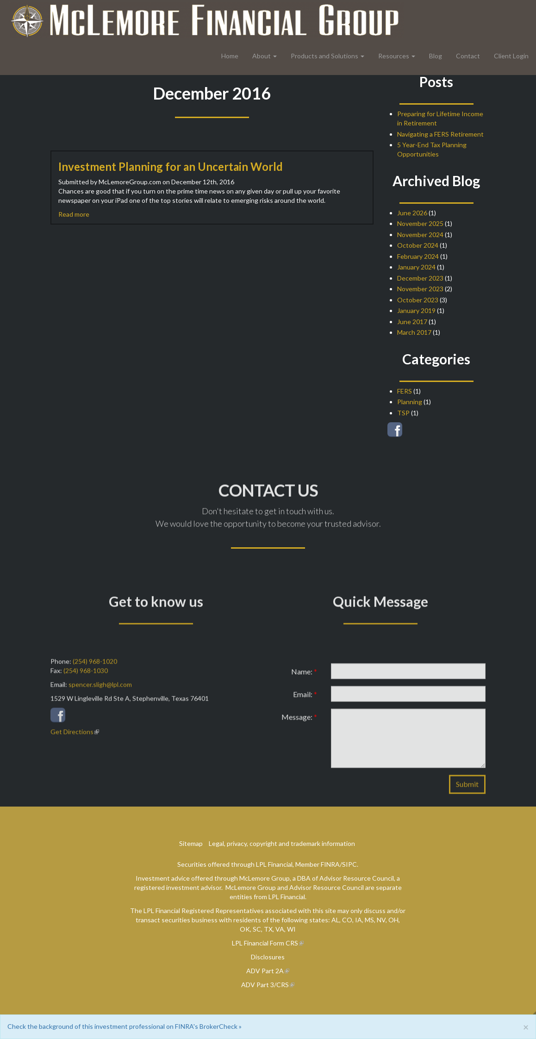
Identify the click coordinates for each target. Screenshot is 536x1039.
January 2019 (416, 310)
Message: (299, 721)
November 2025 (420, 223)
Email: (305, 699)
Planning (409, 402)
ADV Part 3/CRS (265, 985)
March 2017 (414, 332)
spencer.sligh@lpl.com (100, 689)
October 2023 (417, 300)
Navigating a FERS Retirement (440, 134)
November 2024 (420, 234)
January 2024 (416, 267)
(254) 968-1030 (85, 675)
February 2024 (418, 256)
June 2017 (412, 321)
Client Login (511, 56)
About (261, 56)
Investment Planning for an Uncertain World (170, 166)
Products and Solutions (324, 56)
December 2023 (420, 278)
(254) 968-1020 (95, 666)
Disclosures (268, 957)
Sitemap (191, 843)
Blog (435, 56)
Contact (468, 56)
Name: (304, 676)
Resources (393, 56)
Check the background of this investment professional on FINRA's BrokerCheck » (124, 1026)
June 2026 (412, 213)
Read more (73, 214)
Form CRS (284, 943)
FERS (404, 391)
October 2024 (417, 245)
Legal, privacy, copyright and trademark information (282, 843)
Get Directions (71, 736)
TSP (403, 413)
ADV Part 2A (265, 971)
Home (229, 56)
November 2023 (420, 289)
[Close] (526, 1027)
